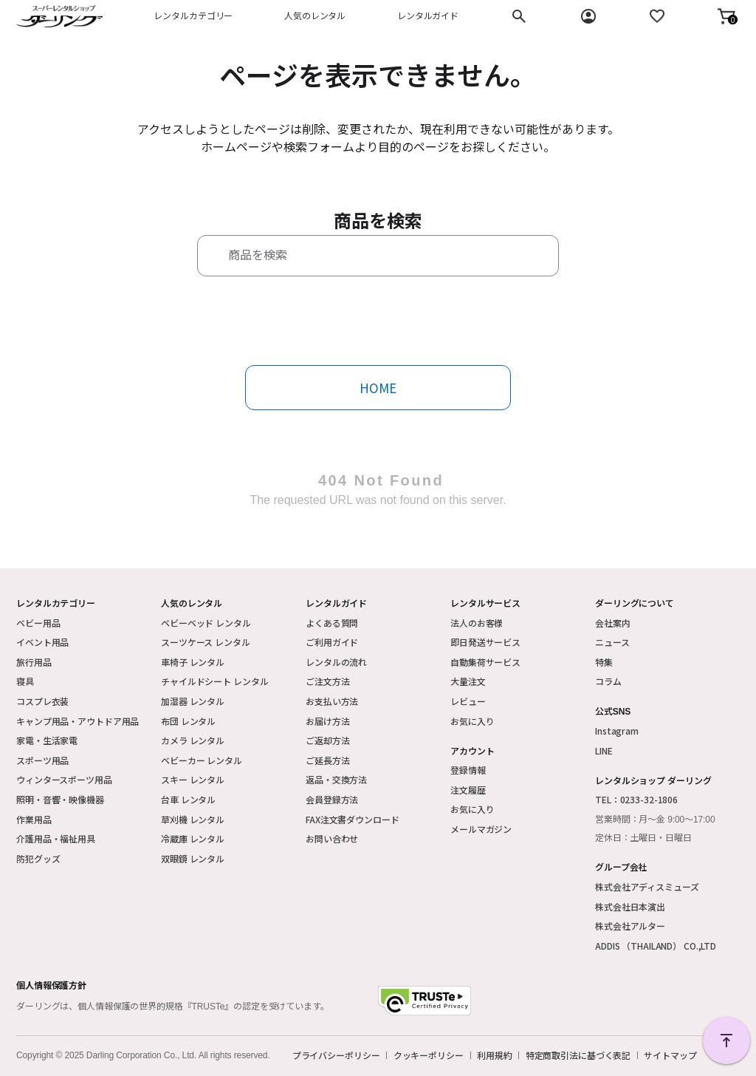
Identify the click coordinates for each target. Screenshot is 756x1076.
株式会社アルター (630, 925)
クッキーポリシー (429, 1055)
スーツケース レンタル (205, 642)
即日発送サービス (485, 642)
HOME (378, 387)
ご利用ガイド (332, 642)
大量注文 (468, 681)
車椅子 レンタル (192, 662)
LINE (604, 750)
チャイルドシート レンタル (214, 681)
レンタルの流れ (336, 662)
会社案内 (612, 622)
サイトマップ (670, 1055)
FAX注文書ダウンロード (352, 819)
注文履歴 (468, 789)
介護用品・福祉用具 (55, 838)
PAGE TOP (726, 1040)
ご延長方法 (327, 760)
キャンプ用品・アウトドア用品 (77, 721)
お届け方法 (327, 721)
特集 (604, 662)
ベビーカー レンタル (201, 760)
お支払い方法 (332, 701)
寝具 (25, 681)
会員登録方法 (332, 799)
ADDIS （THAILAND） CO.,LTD (655, 945)
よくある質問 (332, 622)
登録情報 (468, 769)
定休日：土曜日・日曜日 (643, 838)
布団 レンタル (188, 721)
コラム (608, 681)
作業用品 (34, 819)
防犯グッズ (38, 858)
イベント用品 (42, 642)
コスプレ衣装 (42, 701)
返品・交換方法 (336, 779)
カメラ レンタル (192, 740)
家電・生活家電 (47, 740)
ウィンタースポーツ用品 (64, 779)
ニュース (612, 642)
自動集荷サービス (485, 662)
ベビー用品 (38, 622)
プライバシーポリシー (336, 1055)
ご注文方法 (327, 681)
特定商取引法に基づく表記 (578, 1055)
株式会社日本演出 (630, 906)
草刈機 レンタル (192, 819)
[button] (726, 16)
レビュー (468, 701)
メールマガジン (481, 829)
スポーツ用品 (42, 760)
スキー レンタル (192, 779)
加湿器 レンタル (192, 701)
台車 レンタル (188, 799)
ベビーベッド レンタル (206, 622)
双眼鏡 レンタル (192, 858)
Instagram (617, 730)
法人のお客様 (476, 622)
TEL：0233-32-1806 (636, 799)
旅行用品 (34, 662)
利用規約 (494, 1055)
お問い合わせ (332, 838)
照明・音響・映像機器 (60, 799)
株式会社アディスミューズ (647, 886)
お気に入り (472, 721)
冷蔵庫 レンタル (192, 838)
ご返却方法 (327, 740)
